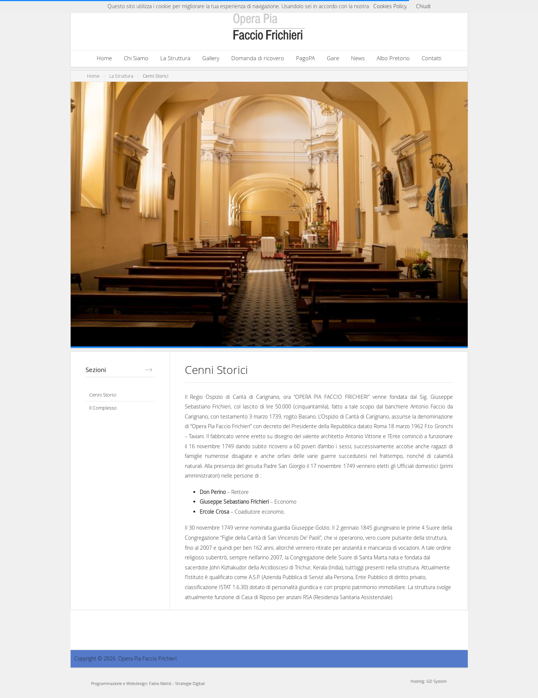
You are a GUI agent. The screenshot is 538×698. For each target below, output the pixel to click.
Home (104, 58)
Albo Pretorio (393, 58)
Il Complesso (103, 407)
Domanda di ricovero (257, 58)
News (358, 58)
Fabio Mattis (160, 683)
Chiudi (423, 6)
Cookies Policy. (390, 6)
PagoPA (305, 58)
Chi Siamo (136, 58)
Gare (333, 58)
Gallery (210, 58)
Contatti (431, 58)
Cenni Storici (155, 76)
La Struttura (175, 58)
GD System (436, 681)
